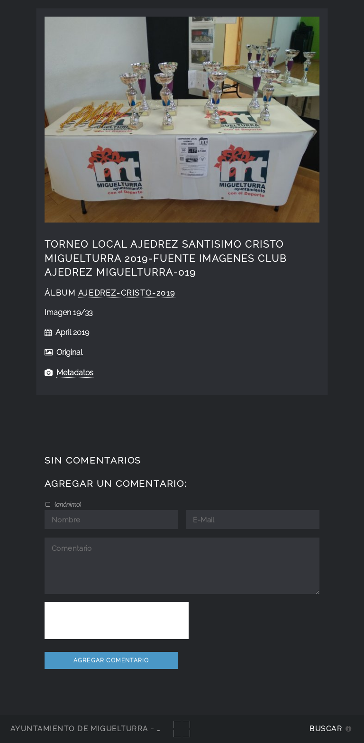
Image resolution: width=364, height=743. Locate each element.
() (67, 504)
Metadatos (74, 372)
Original (69, 352)
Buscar (325, 728)
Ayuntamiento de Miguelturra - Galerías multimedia (129, 728)
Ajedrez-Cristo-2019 (126, 292)
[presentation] (117, 620)
